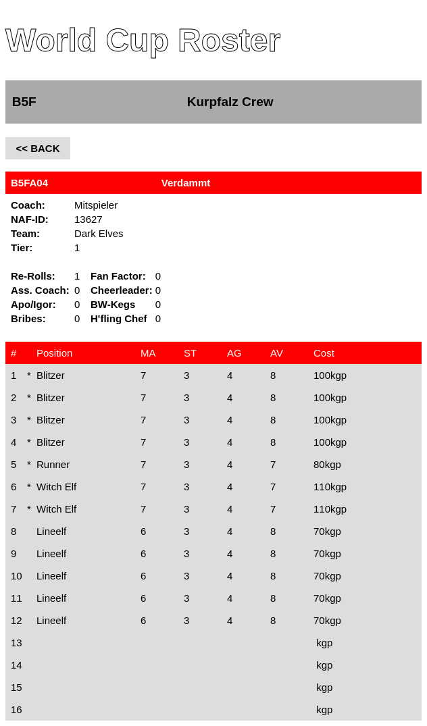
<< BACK (37, 148)
